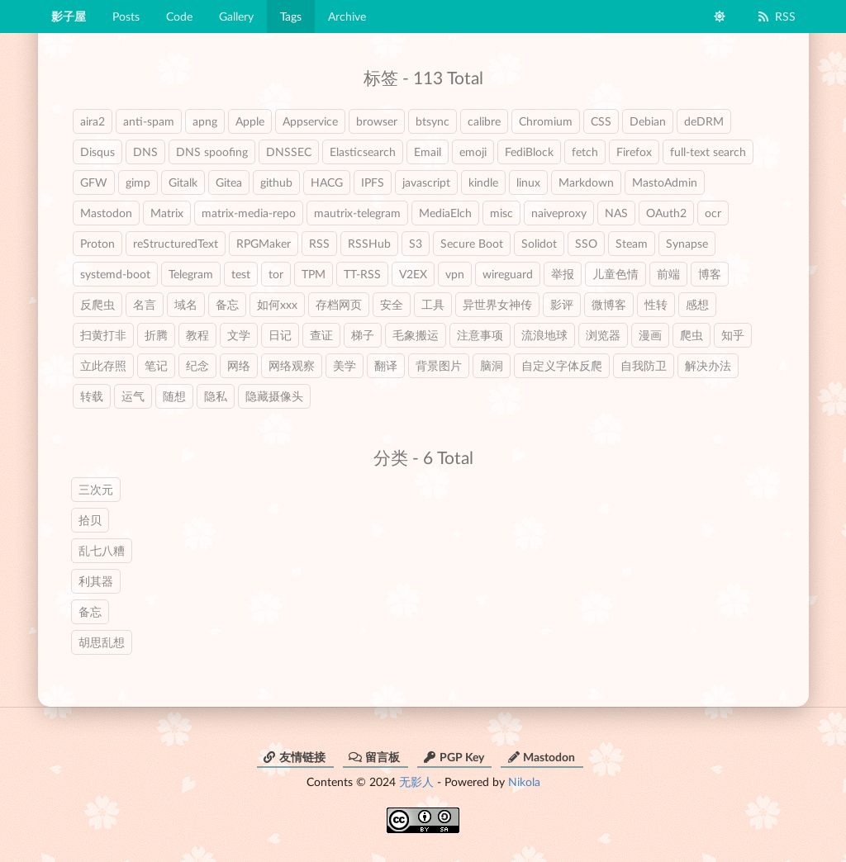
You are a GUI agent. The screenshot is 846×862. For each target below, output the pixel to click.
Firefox (634, 151)
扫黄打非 (103, 335)
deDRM (704, 121)
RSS (776, 16)
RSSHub (369, 243)
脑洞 (491, 365)
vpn (454, 274)
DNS (145, 151)
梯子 (362, 335)
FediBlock (529, 151)
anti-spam (148, 121)
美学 (344, 365)
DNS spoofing (212, 151)
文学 (238, 335)
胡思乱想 (101, 642)
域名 (185, 304)
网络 (238, 365)
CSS (601, 121)
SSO (586, 243)
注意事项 (480, 335)
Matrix (166, 213)
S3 (415, 243)
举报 (562, 274)
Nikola (524, 781)
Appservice (310, 121)
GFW (93, 182)
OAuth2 (666, 213)
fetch (585, 151)
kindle (483, 182)
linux (528, 182)
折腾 (156, 335)
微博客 (609, 304)
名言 (144, 304)
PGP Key (453, 757)
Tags (291, 16)
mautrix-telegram (357, 213)
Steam (631, 243)
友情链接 (294, 757)
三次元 (95, 489)
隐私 (215, 396)
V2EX (413, 274)
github (276, 182)
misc (501, 213)
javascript (426, 182)
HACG (327, 182)
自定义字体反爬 (561, 365)
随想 (174, 396)
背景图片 (439, 365)
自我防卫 (643, 365)
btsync (432, 121)
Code (179, 16)
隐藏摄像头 (274, 396)
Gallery (236, 16)
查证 (321, 335)
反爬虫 (97, 304)
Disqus (97, 151)
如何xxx (277, 304)
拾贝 (90, 520)
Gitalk (183, 182)
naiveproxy (559, 213)
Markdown (586, 182)
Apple (249, 121)
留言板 (374, 757)
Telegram (191, 274)
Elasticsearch (363, 151)
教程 (197, 335)
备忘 (227, 304)
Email (427, 151)
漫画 (650, 335)
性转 (656, 304)
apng (204, 121)
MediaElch (445, 213)
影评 (561, 304)
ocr (713, 213)
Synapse (687, 243)
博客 (709, 274)
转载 (91, 396)
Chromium (546, 121)
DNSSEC (288, 151)
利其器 (95, 581)
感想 (697, 304)
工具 (432, 304)
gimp (138, 182)
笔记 (156, 365)
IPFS (372, 182)
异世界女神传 (497, 304)
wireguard (507, 274)
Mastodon (106, 213)
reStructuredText (175, 243)
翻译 (385, 365)
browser (376, 121)
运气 (133, 396)
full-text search (708, 151)
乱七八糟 (101, 550)
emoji (473, 151)
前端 (668, 274)
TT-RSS (362, 274)
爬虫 (691, 335)
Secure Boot (471, 243)
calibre (484, 121)
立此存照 (103, 365)
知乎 (732, 335)
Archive (347, 16)
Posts (126, 16)
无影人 (416, 781)
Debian (648, 121)
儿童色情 (615, 274)
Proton (97, 243)
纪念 (197, 365)
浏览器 (603, 335)
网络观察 (292, 365)
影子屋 (68, 16)
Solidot (539, 243)
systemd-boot (115, 274)
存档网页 (339, 304)
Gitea (229, 182)
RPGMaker (263, 243)
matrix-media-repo (249, 213)
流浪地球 (544, 335)
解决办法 (708, 365)
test (240, 274)
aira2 (92, 121)
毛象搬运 (415, 335)
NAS (616, 213)
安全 (391, 304)
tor (276, 274)
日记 (280, 335)
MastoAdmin (664, 182)
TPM (314, 274)
